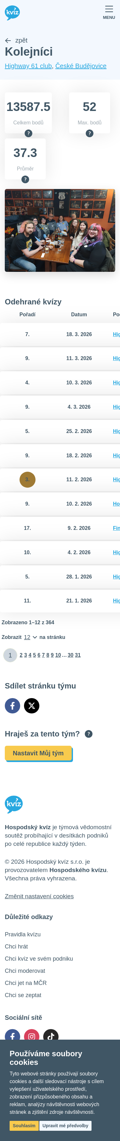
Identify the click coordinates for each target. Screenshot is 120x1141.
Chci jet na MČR (26, 983)
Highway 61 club (28, 65)
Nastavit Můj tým (38, 753)
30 (71, 655)
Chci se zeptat (23, 995)
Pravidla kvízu (23, 934)
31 (78, 655)
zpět (16, 40)
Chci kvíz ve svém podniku (39, 959)
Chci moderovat (25, 971)
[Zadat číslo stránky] (10, 655)
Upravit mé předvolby (65, 1125)
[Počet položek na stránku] (33, 637)
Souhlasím (24, 1125)
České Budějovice (81, 65)
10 (58, 655)
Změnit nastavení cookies (39, 896)
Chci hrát (16, 946)
